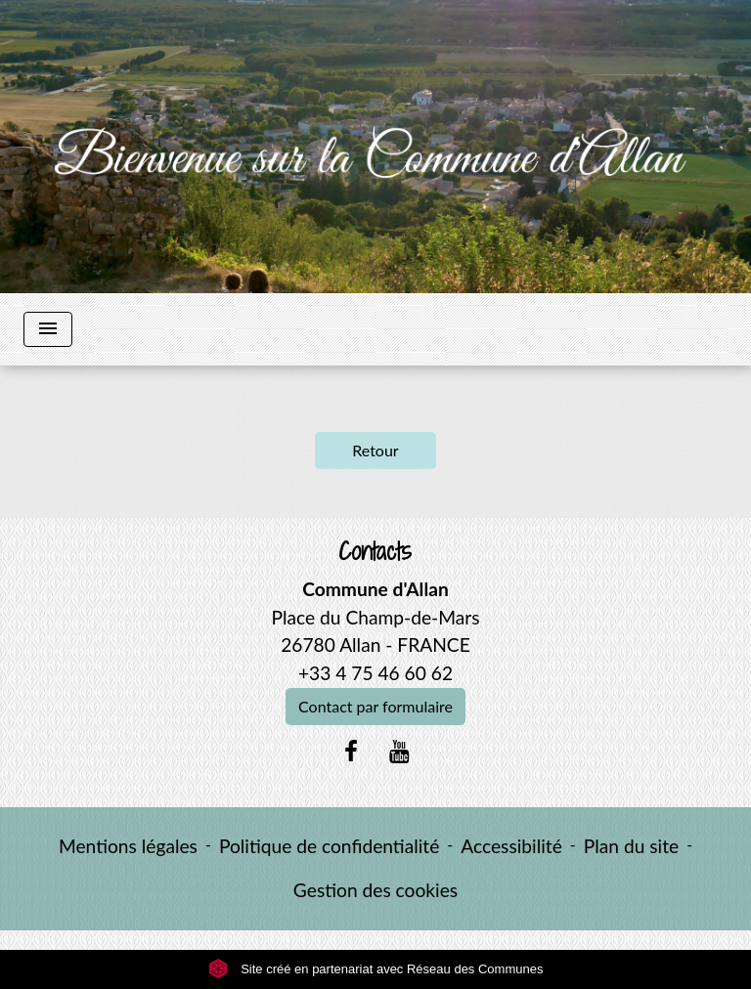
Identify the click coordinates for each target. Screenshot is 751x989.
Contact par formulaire (375, 706)
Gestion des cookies (375, 890)
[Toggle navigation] (47, 329)
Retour (375, 450)
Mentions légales (128, 846)
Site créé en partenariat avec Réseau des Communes (376, 969)
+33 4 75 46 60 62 (375, 673)
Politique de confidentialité (329, 846)
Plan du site (631, 846)
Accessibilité (511, 846)
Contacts (375, 552)
